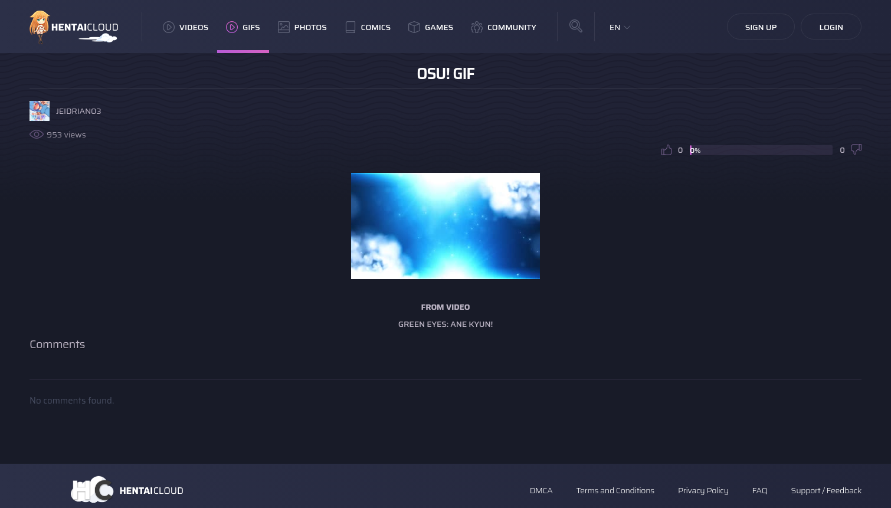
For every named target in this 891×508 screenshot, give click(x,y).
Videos (185, 27)
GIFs (243, 27)
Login (831, 27)
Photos (302, 27)
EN (615, 27)
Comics (368, 27)
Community (503, 27)
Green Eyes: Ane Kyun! (445, 323)
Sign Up (761, 27)
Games (430, 27)
